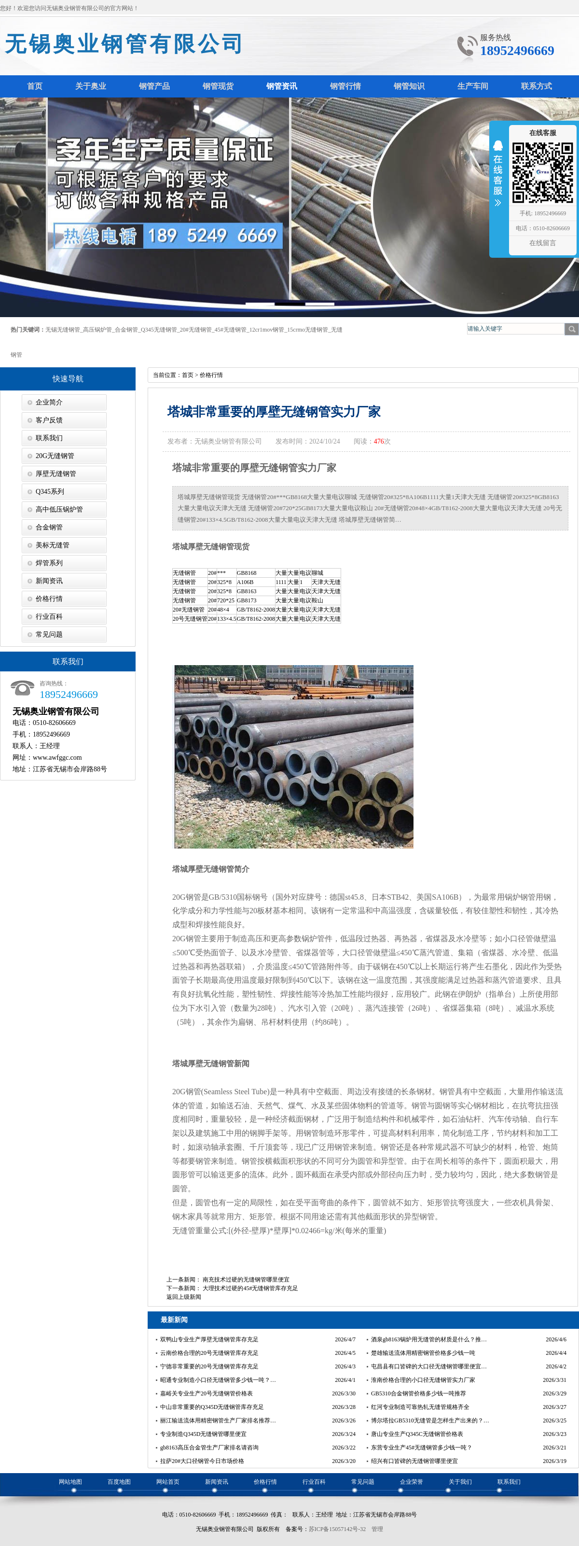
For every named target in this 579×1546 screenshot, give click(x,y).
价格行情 (49, 598)
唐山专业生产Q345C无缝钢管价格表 (417, 1434)
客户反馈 (49, 420)
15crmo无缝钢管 (307, 329)
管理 (377, 1529)
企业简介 (49, 402)
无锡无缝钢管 (62, 329)
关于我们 (460, 1481)
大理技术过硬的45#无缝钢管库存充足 (250, 1288)
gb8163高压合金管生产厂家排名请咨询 (209, 1447)
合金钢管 (126, 329)
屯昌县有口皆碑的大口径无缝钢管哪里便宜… (429, 1366)
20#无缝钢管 (196, 329)
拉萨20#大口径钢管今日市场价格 (202, 1461)
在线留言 (542, 243)
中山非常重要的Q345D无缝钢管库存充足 (212, 1407)
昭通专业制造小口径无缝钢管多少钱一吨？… (218, 1380)
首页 (187, 375)
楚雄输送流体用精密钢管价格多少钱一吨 (423, 1353)
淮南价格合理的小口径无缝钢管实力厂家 (423, 1380)
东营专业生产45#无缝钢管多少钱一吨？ (421, 1447)
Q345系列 (50, 491)
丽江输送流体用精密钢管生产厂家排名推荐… (218, 1420)
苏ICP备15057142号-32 (337, 1529)
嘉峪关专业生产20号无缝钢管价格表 (206, 1393)
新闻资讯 (49, 581)
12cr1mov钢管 (267, 329)
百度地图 (119, 1481)
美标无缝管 (52, 545)
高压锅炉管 (97, 329)
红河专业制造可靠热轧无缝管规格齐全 (420, 1407)
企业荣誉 (411, 1481)
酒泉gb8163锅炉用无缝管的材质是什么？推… (429, 1339)
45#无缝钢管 (231, 329)
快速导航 (68, 379)
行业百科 (49, 616)
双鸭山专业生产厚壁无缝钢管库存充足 (209, 1339)
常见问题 (49, 634)
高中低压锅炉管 (59, 509)
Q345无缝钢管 (159, 329)
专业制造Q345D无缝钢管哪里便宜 (203, 1434)
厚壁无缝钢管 (56, 473)
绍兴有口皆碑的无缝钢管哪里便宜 (414, 1461)
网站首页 (167, 1481)
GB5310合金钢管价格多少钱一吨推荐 (418, 1393)
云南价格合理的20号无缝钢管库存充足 (209, 1353)
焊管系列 (49, 563)
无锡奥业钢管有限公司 (125, 44)
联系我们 (49, 438)
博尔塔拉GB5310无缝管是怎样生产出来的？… (430, 1420)
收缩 (498, 179)
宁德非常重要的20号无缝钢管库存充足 (209, 1366)
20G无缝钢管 (55, 456)
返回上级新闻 (183, 1297)
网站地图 (70, 1481)
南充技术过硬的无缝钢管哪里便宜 (246, 1279)
